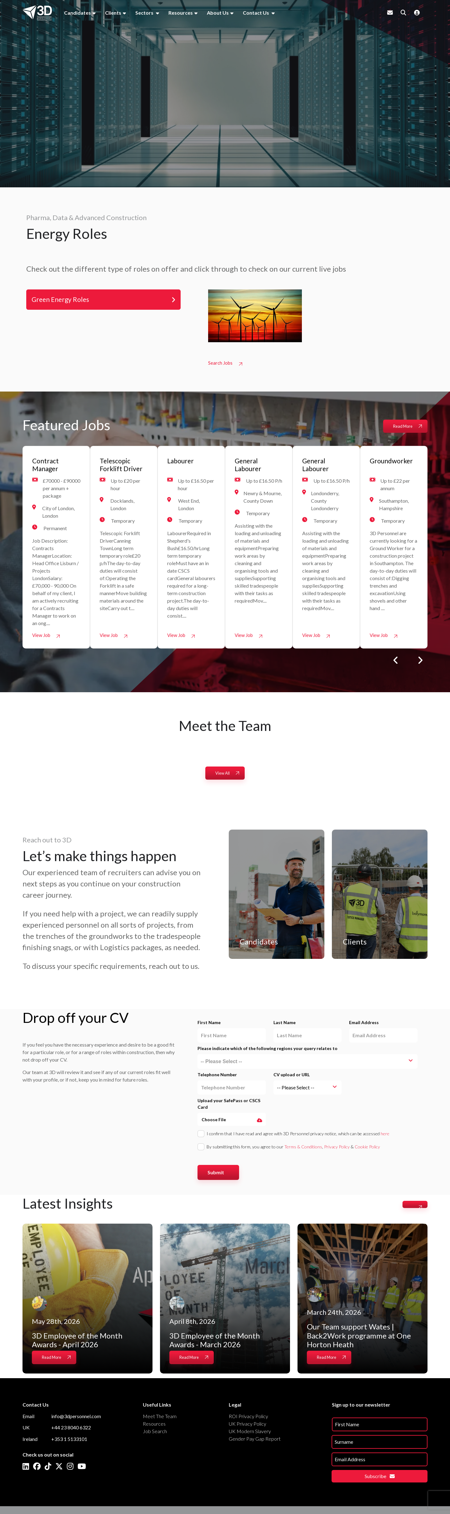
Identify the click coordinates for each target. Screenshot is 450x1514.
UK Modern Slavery (250, 1433)
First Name (209, 1025)
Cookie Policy (367, 1149)
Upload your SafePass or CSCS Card (229, 1106)
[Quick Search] (403, 12)
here (385, 1136)
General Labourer (250, 467)
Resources (180, 13)
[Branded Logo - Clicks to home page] (37, 12)
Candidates (77, 13)
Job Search (155, 1433)
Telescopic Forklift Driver (117, 471)
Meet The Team (160, 1418)
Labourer (182, 462)
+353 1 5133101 (69, 1441)
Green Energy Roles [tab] (64, 300)
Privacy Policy (337, 1149)
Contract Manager (47, 467)
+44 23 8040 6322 (71, 1430)
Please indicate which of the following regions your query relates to (268, 1050)
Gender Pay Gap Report (255, 1441)
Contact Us (256, 13)
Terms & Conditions (303, 1149)
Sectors (144, 13)
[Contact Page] (390, 12)
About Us (218, 13)
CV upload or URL (291, 1077)
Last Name (284, 1025)
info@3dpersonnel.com (76, 1418)
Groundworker (394, 462)
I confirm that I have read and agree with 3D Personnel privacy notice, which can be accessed (298, 1136)
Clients (113, 13)
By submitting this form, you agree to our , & (293, 1149)
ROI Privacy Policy (248, 1418)
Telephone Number (217, 1077)
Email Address (364, 1025)
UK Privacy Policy (247, 1426)
